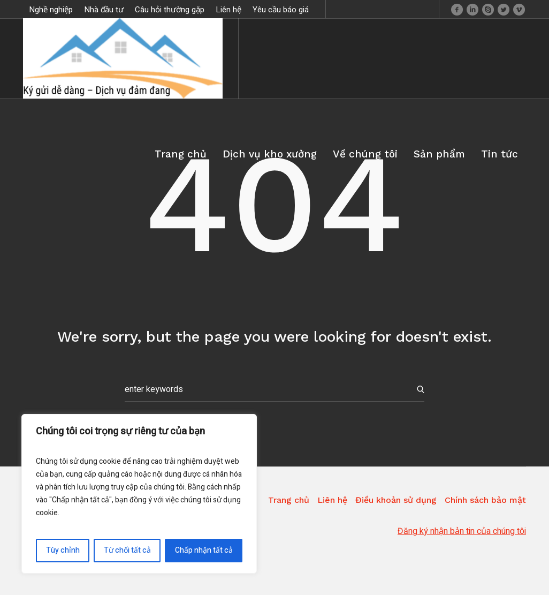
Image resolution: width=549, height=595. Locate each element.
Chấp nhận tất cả (204, 550)
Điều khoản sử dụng (396, 500)
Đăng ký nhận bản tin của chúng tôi (462, 531)
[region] (139, 494)
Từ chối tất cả (127, 550)
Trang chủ (288, 500)
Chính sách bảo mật (485, 500)
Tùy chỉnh (63, 550)
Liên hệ (332, 500)
